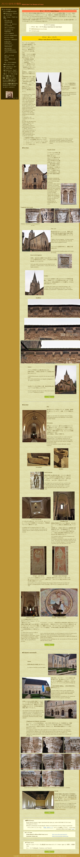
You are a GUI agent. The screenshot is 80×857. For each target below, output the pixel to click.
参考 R (33, 29)
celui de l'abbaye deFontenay (64, 808)
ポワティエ (55, 13)
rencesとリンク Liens (41, 29)
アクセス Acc (34, 30)
